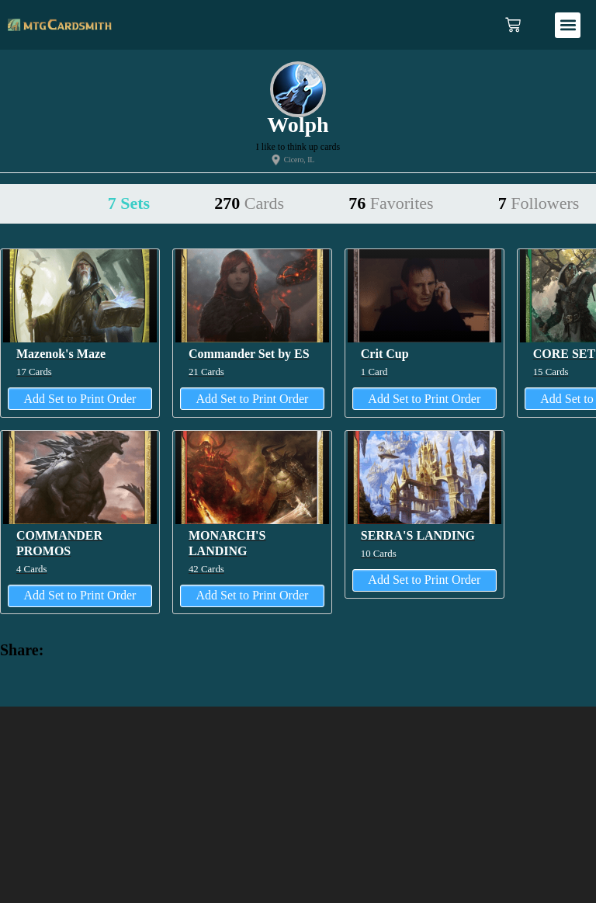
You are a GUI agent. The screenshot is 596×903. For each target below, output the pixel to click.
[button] (567, 25)
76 (390, 203)
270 (249, 203)
